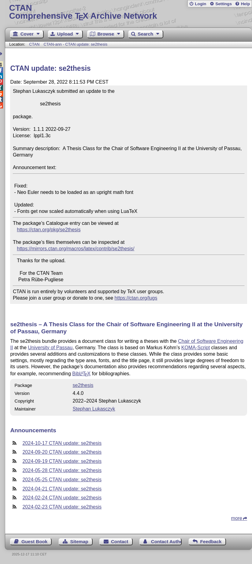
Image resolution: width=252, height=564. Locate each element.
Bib (81, 373)
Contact (119, 541)
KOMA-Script (195, 347)
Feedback (210, 541)
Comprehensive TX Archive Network (128, 12)
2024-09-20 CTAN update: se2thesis (62, 452)
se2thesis (83, 385)
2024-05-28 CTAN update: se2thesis (62, 470)
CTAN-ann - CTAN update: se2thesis (75, 44)
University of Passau (50, 347)
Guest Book (34, 541)
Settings (223, 4)
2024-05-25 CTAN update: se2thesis (62, 479)
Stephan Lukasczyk (94, 408)
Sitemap (79, 541)
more (236, 518)
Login (200, 4)
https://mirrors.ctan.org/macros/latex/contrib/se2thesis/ (75, 248)
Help (245, 4)
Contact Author (166, 541)
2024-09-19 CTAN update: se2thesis (62, 461)
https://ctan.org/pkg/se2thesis (48, 229)
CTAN (34, 44)
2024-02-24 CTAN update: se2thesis (62, 497)
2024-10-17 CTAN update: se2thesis (62, 443)
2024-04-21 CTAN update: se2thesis (62, 488)
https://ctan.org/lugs (136, 298)
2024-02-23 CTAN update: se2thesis (62, 506)
